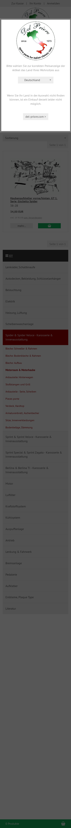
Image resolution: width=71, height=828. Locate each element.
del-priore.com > (35, 116)
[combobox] (35, 80)
